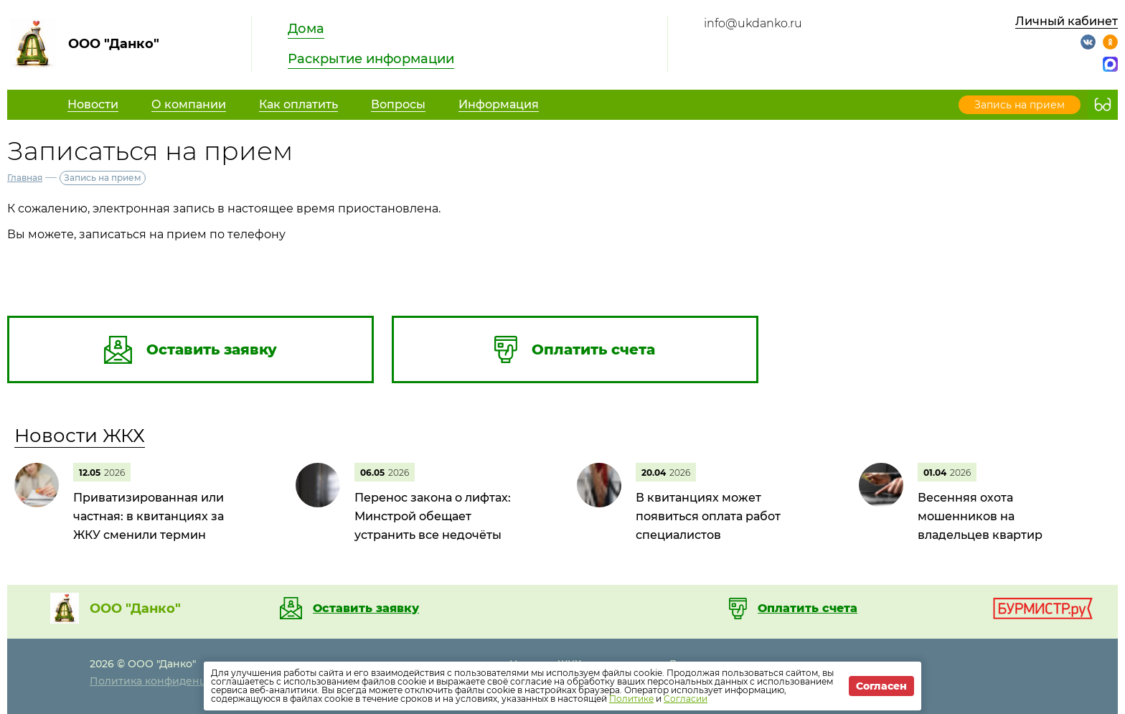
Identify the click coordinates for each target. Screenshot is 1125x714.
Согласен (881, 686)
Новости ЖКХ (79, 435)
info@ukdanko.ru (753, 23)
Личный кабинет (1066, 21)
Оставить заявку (366, 608)
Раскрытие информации (371, 59)
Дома (306, 29)
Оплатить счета (807, 608)
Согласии (685, 698)
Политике (631, 698)
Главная (24, 177)
